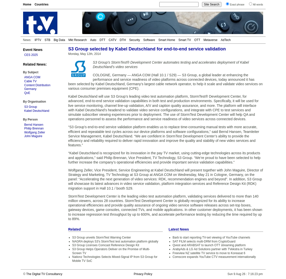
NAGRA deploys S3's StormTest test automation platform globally (115, 241)
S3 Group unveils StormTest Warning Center (101, 237)
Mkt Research (77, 40)
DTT (102, 40)
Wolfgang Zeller (34, 132)
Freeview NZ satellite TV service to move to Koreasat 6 (209, 253)
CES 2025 (31, 55)
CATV (112, 40)
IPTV (38, 40)
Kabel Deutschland (36, 111)
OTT (197, 40)
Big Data (59, 40)
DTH (123, 40)
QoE (27, 93)
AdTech (226, 40)
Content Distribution (37, 85)
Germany (30, 89)
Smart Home (166, 40)
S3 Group (30, 107)
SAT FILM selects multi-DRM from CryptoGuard (204, 241)
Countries (41, 4)
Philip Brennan (34, 128)
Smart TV (184, 40)
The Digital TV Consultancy (44, 274)
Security (134, 40)
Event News (33, 50)
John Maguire (33, 136)
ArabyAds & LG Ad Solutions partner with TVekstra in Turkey (212, 249)
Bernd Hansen (33, 124)
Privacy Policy (143, 274)
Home (27, 4)
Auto (93, 40)
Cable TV (30, 81)
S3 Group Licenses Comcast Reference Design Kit (105, 245)
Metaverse (210, 40)
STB (47, 40)
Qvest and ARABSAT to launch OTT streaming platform (209, 245)
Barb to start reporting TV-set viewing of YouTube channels (211, 237)
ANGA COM (32, 77)
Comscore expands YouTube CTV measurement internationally (214, 257)
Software (149, 40)
